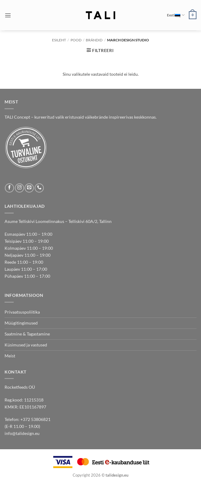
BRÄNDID (94, 40)
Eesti (175, 15)
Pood (76, 40)
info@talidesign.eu (22, 433)
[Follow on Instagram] (19, 188)
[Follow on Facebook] (9, 188)
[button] (8, 15)
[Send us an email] (29, 188)
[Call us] (39, 188)
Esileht (59, 40)
